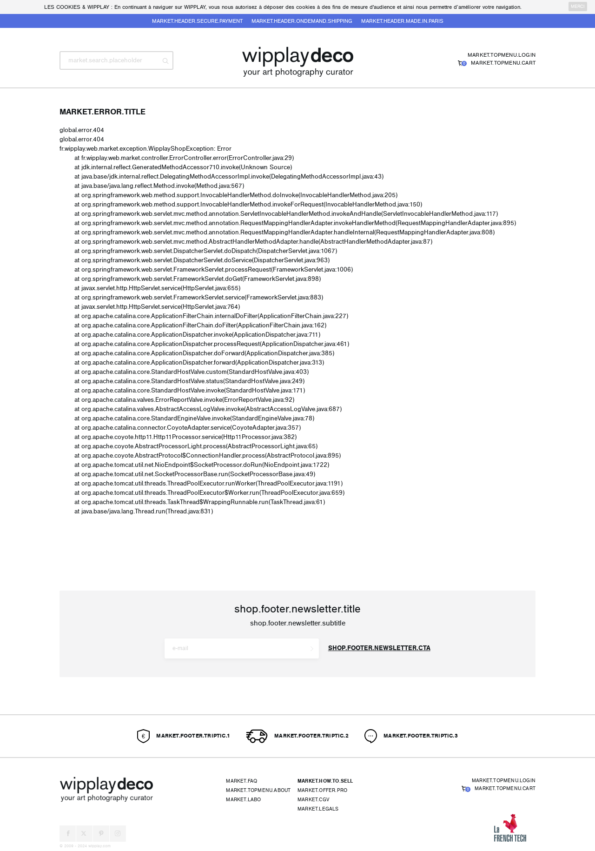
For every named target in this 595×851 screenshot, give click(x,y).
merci (578, 6)
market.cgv (313, 799)
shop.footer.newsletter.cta (379, 648)
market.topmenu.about (258, 790)
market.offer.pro (322, 790)
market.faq (241, 781)
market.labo (243, 799)
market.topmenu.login (502, 55)
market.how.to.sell (325, 781)
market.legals (318, 808)
